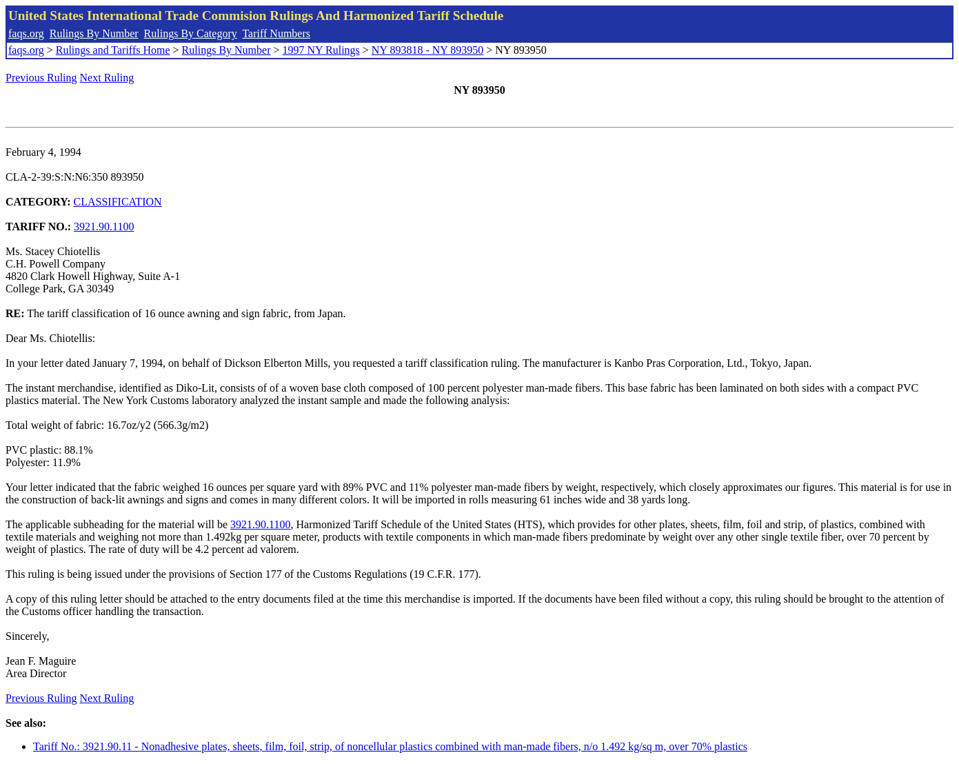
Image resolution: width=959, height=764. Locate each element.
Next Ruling (107, 77)
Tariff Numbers (276, 33)
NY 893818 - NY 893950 (427, 50)
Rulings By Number (94, 33)
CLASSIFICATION (118, 202)
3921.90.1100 (104, 226)
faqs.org (26, 33)
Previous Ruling (41, 77)
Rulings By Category (190, 33)
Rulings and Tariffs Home (113, 50)
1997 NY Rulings (321, 50)
